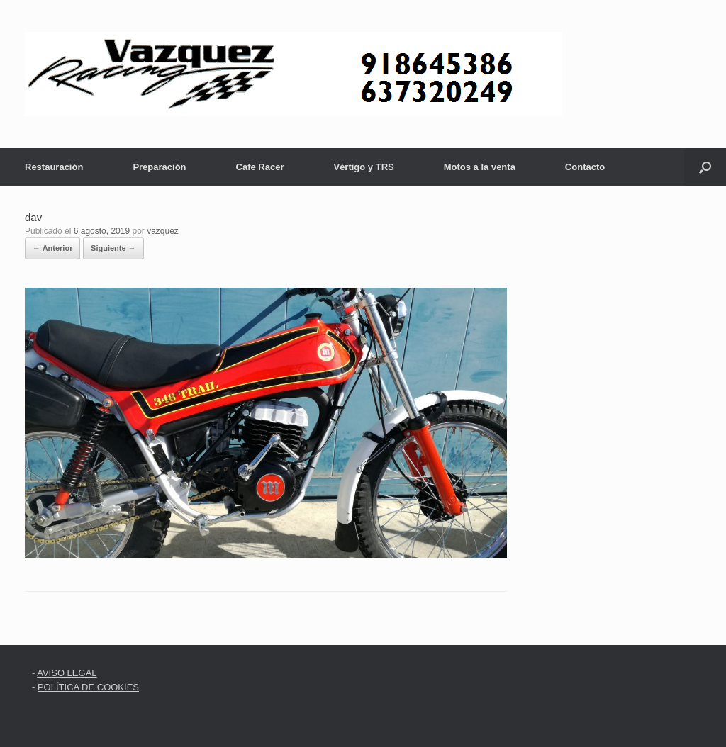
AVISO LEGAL (66, 673)
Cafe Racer (260, 167)
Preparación (159, 167)
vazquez (163, 231)
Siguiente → (113, 248)
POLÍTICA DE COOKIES (88, 687)
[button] (705, 167)
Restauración (54, 167)
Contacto (585, 167)
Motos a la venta (479, 167)
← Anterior (52, 248)
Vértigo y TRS (363, 167)
